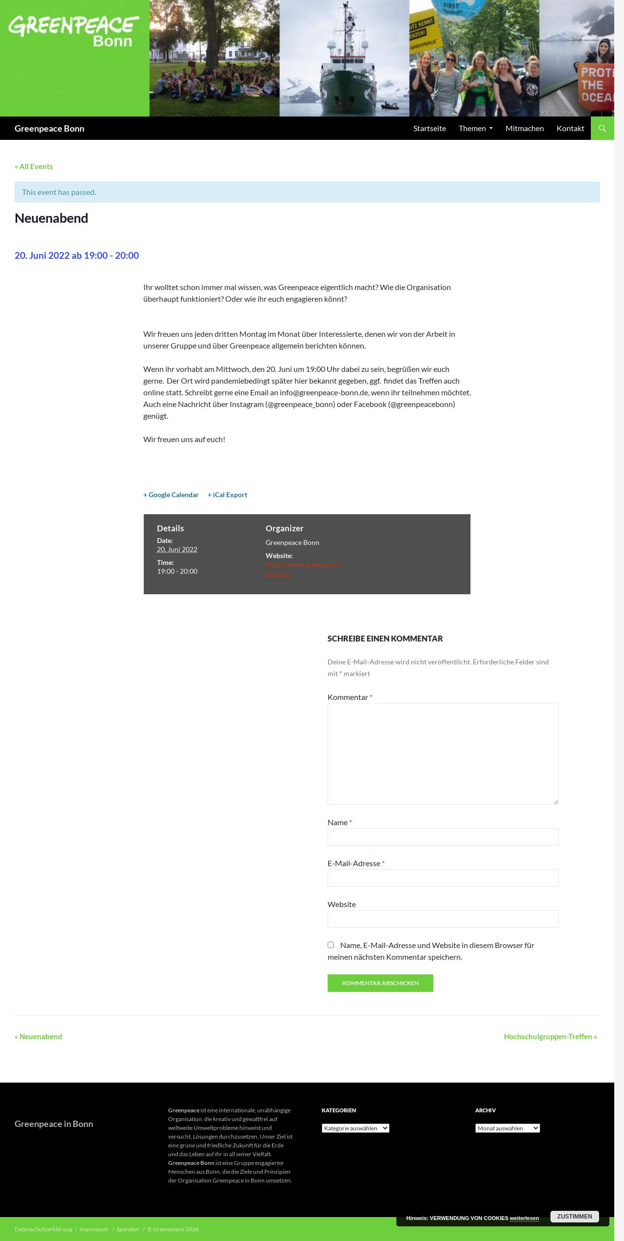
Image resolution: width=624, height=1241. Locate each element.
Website (342, 904)
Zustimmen (574, 1216)
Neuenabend (38, 1036)
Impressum (94, 1229)
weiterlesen (524, 1218)
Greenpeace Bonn (49, 128)
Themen (472, 128)
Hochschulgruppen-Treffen (550, 1036)
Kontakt (571, 128)
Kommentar (350, 696)
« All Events (34, 166)
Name (340, 822)
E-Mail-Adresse (356, 863)
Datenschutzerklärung (43, 1229)
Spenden (128, 1229)
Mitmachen (525, 128)
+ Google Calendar (171, 494)
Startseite (429, 128)
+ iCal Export (227, 494)
